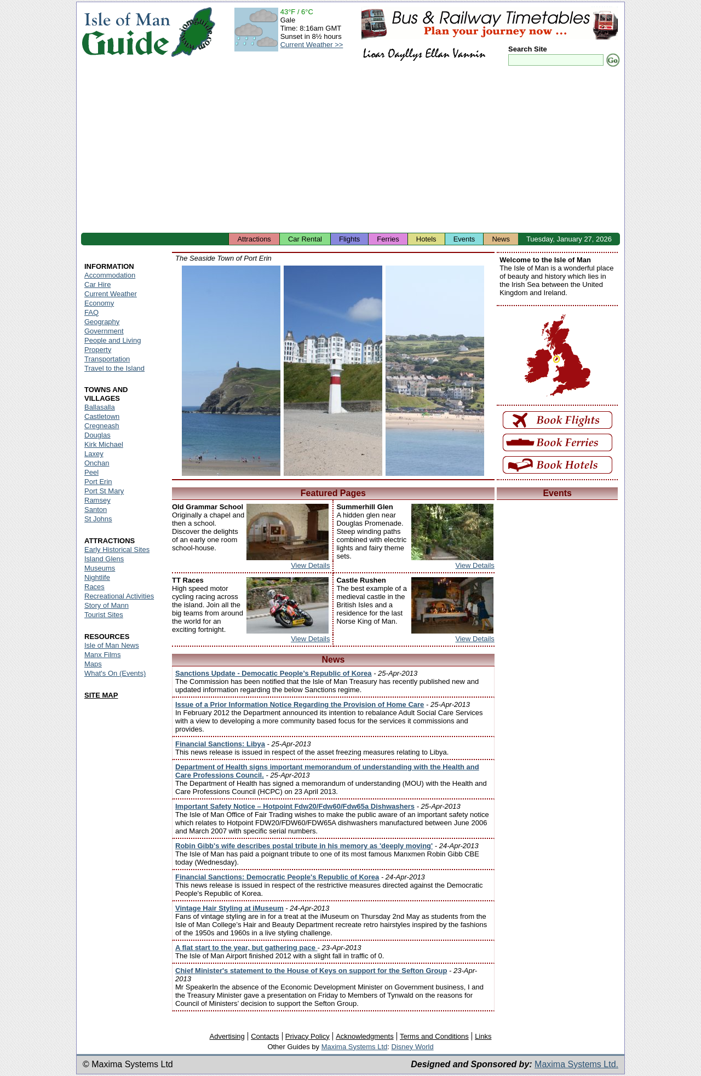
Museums (99, 568)
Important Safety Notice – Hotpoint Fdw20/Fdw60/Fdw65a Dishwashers (295, 806)
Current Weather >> (311, 45)
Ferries (388, 239)
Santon (95, 509)
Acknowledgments (365, 1036)
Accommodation (109, 275)
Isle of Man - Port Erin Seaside (333, 371)
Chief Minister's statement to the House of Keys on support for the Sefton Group (311, 970)
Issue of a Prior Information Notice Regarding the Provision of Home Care (299, 704)
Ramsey (97, 500)
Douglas (97, 435)
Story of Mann (106, 605)
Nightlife (97, 577)
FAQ (91, 312)
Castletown (101, 416)
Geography (101, 322)
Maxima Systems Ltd (354, 1047)
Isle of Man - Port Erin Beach (231, 371)
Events (464, 239)
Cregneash (101, 426)
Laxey (94, 454)
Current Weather (110, 294)
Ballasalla (99, 407)
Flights (349, 239)
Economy (99, 303)
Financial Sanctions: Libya (220, 744)
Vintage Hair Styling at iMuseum (229, 908)
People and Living (112, 340)
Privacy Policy (307, 1036)
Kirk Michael (103, 444)
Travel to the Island (114, 368)
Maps (93, 664)
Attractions (254, 239)
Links (483, 1036)
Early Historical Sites (117, 549)
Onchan (97, 463)
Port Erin (98, 481)
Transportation (107, 359)
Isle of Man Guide (125, 32)
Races (94, 587)
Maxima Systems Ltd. (576, 1064)
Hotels (426, 239)
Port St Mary (104, 491)
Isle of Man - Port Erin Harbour (435, 371)
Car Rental (305, 239)
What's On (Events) (115, 673)
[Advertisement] (350, 150)
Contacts (265, 1036)
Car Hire (97, 284)
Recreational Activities (119, 596)
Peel (91, 472)
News (501, 239)
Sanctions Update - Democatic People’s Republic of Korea (273, 673)
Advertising (226, 1036)
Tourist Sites (103, 615)
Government (104, 331)
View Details (310, 565)
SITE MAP (101, 695)
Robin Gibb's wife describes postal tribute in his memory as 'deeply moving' (304, 846)
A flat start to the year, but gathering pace (246, 947)
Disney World (413, 1047)
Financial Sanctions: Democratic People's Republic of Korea (277, 877)
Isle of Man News (111, 645)
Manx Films (102, 655)
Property (97, 350)
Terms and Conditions (434, 1036)
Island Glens (104, 559)
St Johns (98, 519)
